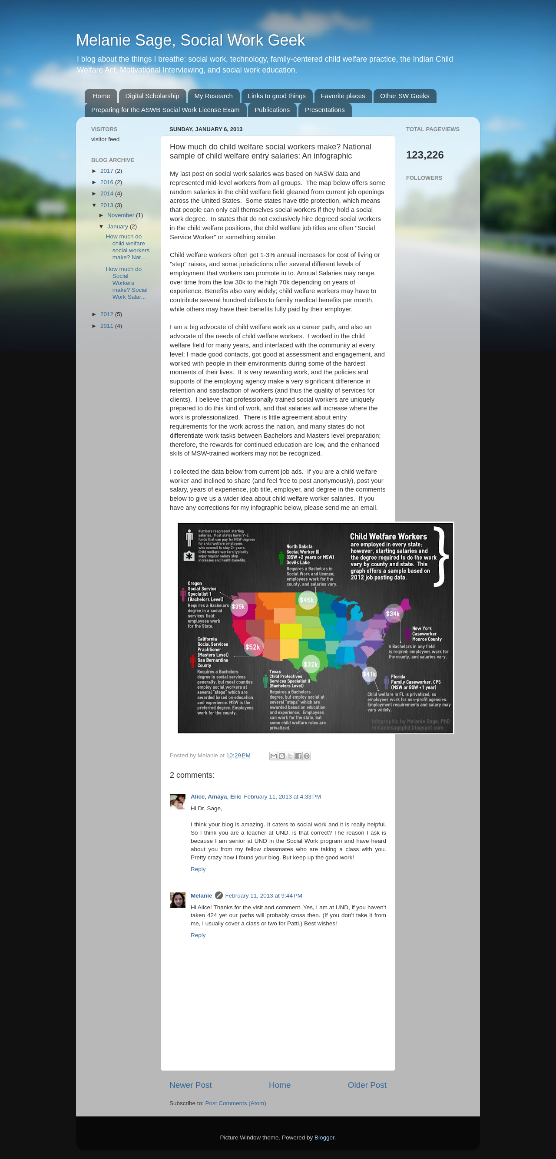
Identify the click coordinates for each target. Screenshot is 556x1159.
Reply (198, 869)
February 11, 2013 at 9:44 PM (263, 895)
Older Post (367, 1085)
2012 (107, 314)
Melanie (201, 895)
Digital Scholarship (152, 95)
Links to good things (277, 95)
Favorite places (343, 95)
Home (101, 95)
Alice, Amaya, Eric (216, 796)
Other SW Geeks (404, 95)
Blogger (324, 1137)
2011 (107, 326)
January (118, 226)
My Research (214, 95)
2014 (107, 193)
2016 (107, 182)
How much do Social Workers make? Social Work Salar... (127, 283)
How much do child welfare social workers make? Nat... (128, 247)
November (121, 215)
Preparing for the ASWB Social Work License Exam (165, 109)
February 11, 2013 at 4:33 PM (282, 796)
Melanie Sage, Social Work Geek (190, 40)
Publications (272, 109)
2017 (107, 171)
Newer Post (190, 1085)
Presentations (325, 109)
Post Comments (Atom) (235, 1103)
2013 (107, 205)
